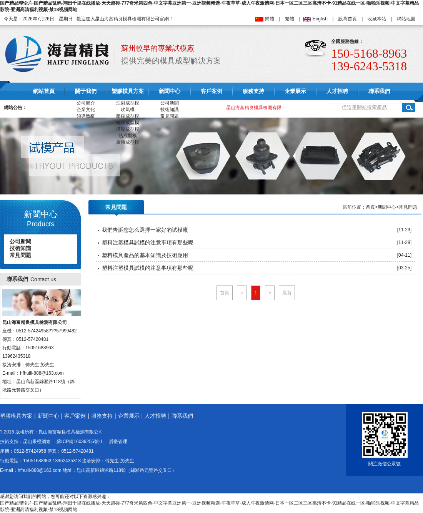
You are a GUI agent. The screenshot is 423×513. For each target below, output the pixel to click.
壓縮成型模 (127, 116)
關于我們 (86, 91)
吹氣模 (128, 109)
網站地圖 (406, 19)
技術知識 (169, 109)
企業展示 (295, 91)
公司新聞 (169, 103)
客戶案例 (211, 91)
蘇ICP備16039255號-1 (80, 441)
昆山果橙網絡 (37, 441)
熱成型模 (127, 135)
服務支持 (253, 91)
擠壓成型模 (127, 129)
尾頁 (286, 293)
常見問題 (169, 116)
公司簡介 (86, 103)
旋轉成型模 (127, 142)
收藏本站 (377, 19)
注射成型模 (127, 103)
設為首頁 (347, 19)
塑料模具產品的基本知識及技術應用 (145, 255)
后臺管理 (118, 441)
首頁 (370, 207)
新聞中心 (169, 91)
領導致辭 (86, 116)
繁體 (289, 19)
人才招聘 (337, 91)
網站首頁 (44, 91)
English (320, 19)
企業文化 (86, 109)
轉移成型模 (127, 122)
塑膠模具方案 (128, 91)
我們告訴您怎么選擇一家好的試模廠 (145, 230)
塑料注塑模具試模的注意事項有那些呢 (147, 242)
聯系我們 (379, 91)
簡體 (269, 19)
